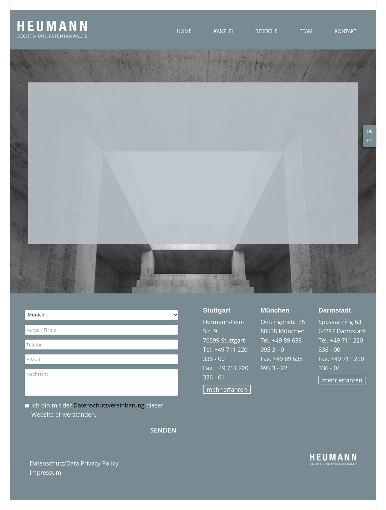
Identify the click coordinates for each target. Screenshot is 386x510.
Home (184, 31)
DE (370, 131)
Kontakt (345, 31)
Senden (163, 430)
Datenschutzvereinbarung (109, 405)
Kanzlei (223, 31)
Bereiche (266, 31)
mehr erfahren (227, 389)
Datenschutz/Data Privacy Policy (74, 463)
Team (306, 31)
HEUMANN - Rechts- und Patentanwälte (52, 29)
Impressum (45, 472)
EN (370, 140)
